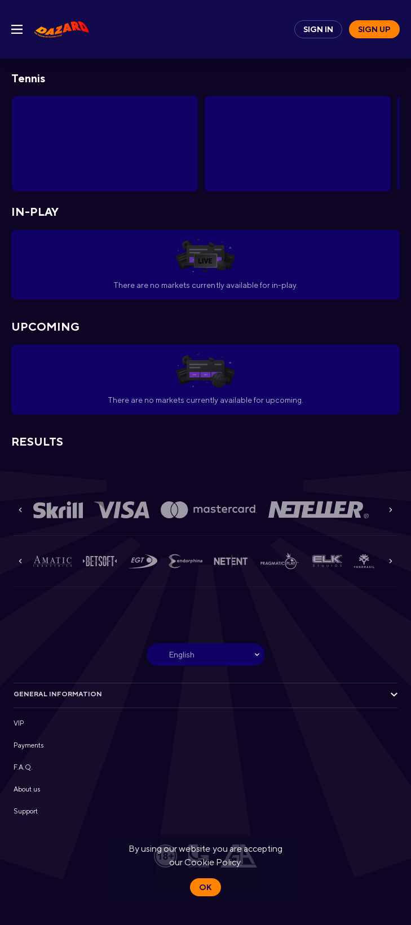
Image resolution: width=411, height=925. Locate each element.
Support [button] (26, 811)
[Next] (390, 510)
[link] (61, 29)
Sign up (374, 29)
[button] (58, 510)
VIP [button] (19, 723)
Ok (205, 887)
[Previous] (20, 510)
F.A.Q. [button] (23, 767)
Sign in (318, 29)
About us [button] (27, 789)
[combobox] (206, 654)
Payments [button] (28, 745)
